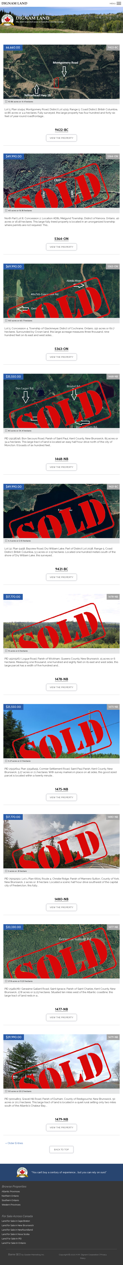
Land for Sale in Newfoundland (17, 1230)
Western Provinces (11, 1204)
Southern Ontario (10, 1200)
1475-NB (113, 706)
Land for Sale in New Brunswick (18, 1225)
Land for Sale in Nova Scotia (15, 1234)
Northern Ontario (10, 1196)
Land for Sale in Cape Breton (16, 1221)
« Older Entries (14, 1143)
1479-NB (113, 1037)
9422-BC (113, 47)
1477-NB (113, 927)
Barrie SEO (14, 1254)
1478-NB (113, 596)
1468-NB (113, 376)
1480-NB (113, 817)
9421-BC (113, 486)
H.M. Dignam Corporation (87, 1254)
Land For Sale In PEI (12, 1238)
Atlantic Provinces (11, 1191)
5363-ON (112, 266)
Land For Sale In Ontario (14, 1243)
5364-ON (112, 156)
